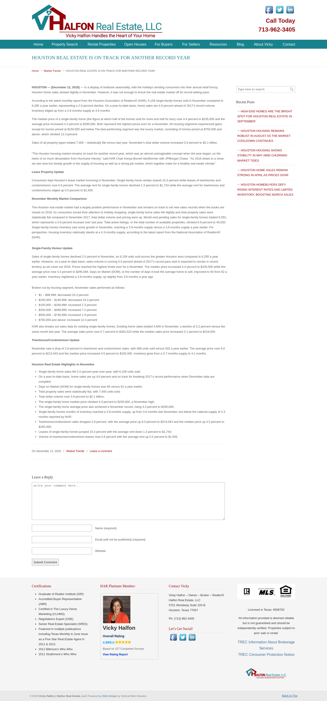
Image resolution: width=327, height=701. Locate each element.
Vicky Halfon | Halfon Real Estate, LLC (122, 20)
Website (100, 551)
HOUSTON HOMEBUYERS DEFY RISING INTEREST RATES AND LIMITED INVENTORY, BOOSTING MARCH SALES (265, 189)
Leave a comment (101, 451)
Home (35, 70)
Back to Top (289, 695)
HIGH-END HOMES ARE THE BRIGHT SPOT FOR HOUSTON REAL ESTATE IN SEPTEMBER (264, 116)
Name (106, 528)
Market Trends (52, 70)
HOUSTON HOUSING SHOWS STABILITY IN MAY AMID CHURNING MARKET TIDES (262, 155)
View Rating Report (115, 654)
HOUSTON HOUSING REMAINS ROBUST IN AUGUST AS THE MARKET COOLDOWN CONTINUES (264, 136)
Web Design (110, 695)
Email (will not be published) (120, 539)
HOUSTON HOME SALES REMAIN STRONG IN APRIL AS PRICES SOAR (262, 172)
